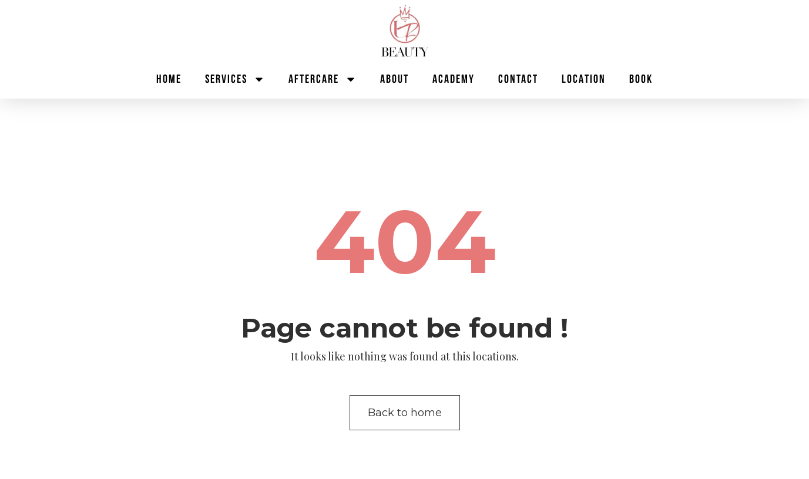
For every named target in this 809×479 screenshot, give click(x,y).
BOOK (641, 79)
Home (169, 79)
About (394, 79)
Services (235, 79)
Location (584, 79)
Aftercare (322, 79)
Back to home (405, 412)
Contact (518, 79)
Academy (453, 79)
